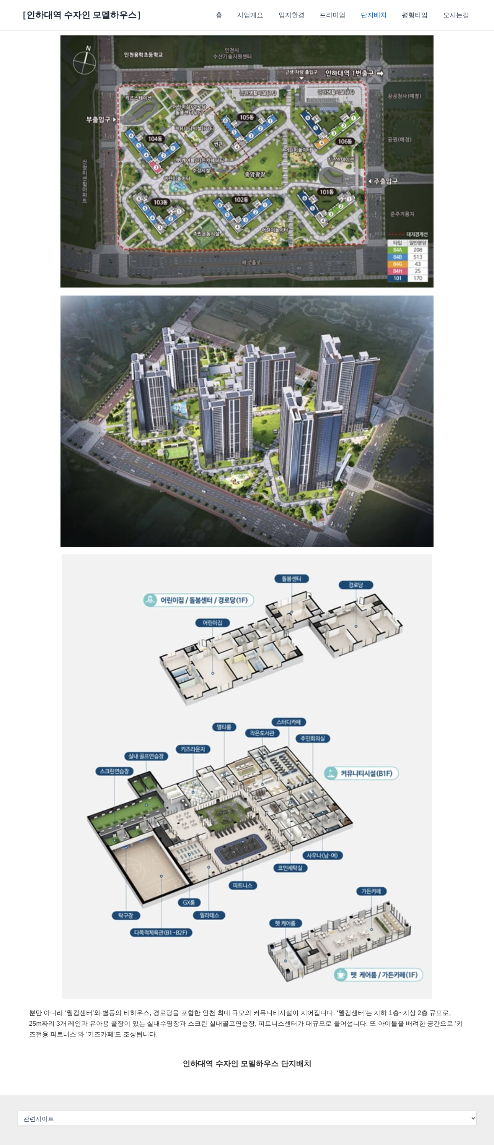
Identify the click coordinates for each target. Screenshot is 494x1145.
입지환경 (301, 15)
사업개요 (262, 15)
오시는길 (457, 15)
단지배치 (379, 15)
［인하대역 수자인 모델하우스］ (82, 15)
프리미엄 (340, 15)
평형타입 (418, 15)
